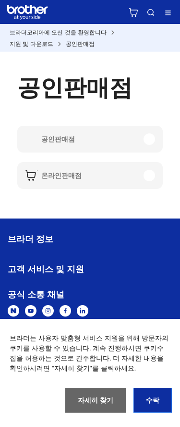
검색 (151, 12)
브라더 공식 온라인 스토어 (133, 12)
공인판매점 (80, 44)
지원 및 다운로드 (31, 44)
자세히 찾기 (95, 400)
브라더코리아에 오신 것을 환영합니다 (58, 32)
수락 (152, 400)
